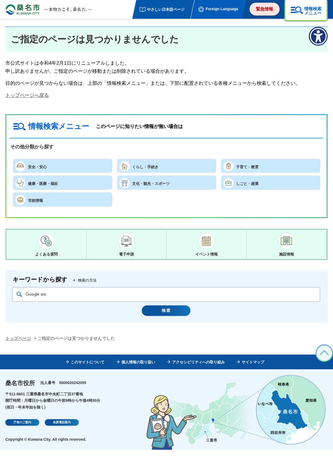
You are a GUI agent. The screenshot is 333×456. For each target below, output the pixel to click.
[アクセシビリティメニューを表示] (318, 36)
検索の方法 (87, 282)
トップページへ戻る (27, 95)
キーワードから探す (40, 282)
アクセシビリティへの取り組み (198, 368)
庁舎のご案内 (22, 429)
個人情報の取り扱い (138, 368)
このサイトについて (87, 368)
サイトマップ (253, 368)
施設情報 (286, 254)
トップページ (18, 344)
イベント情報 (206, 254)
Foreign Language (222, 9)
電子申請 (126, 254)
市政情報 (37, 199)
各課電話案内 (61, 429)
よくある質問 (46, 254)
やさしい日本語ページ (165, 9)
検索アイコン (19, 296)
